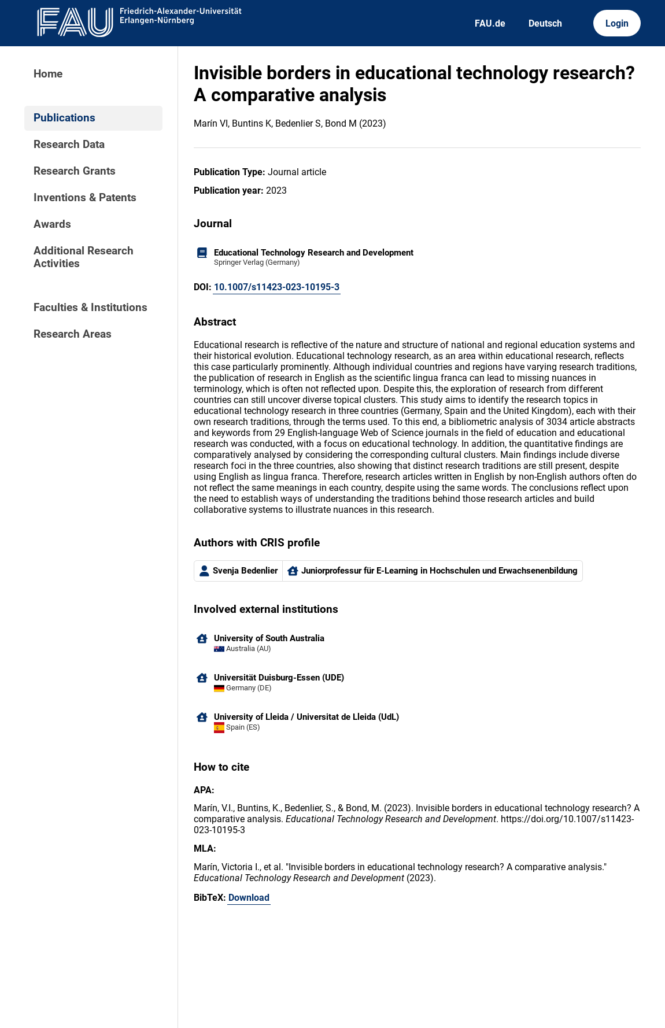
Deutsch (545, 23)
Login (617, 23)
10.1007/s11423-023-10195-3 (276, 287)
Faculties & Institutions (90, 307)
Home (48, 74)
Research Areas (73, 334)
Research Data (69, 144)
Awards (52, 224)
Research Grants (75, 171)
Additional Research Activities (84, 257)
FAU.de (490, 23)
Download (248, 897)
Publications (64, 118)
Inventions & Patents (85, 197)
